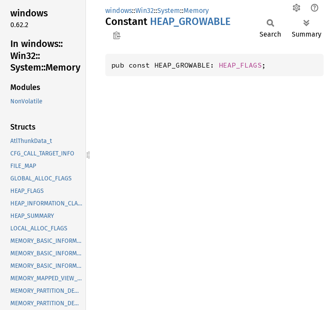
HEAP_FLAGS (240, 65)
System (168, 10)
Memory (196, 10)
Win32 (144, 10)
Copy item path (117, 35)
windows (118, 10)
